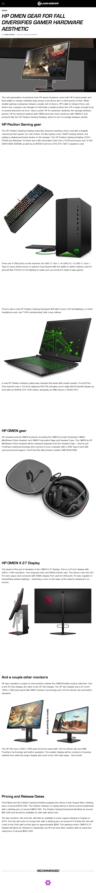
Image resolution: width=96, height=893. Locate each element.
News (4, 11)
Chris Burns (9, 34)
